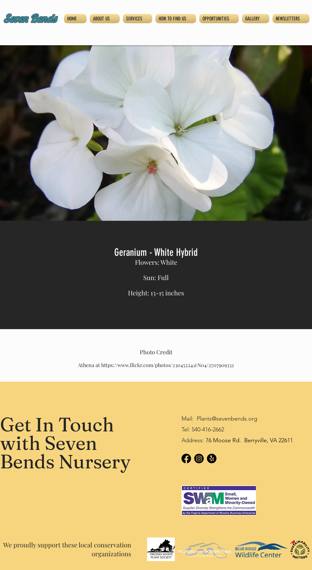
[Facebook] (186, 458)
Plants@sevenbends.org (227, 418)
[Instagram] (199, 458)
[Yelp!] (211, 458)
